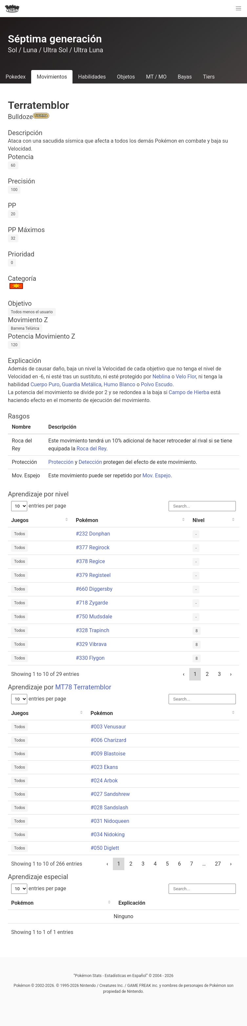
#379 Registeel (93, 575)
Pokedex (16, 77)
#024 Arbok (104, 780)
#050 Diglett (105, 848)
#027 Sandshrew (110, 794)
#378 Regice (90, 561)
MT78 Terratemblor (83, 687)
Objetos (126, 77)
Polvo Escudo (157, 384)
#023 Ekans (104, 767)
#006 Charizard (108, 740)
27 (218, 864)
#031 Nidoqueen (110, 821)
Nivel (198, 520)
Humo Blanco (119, 384)
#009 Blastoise (108, 754)
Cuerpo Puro (45, 384)
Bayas (185, 77)
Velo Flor (186, 376)
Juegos (20, 520)
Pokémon (87, 520)
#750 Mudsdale (94, 616)
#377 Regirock (93, 547)
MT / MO (156, 77)
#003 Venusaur (108, 727)
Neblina (161, 376)
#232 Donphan (93, 534)
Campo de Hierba (189, 392)
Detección (90, 462)
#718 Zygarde (92, 603)
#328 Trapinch (92, 630)
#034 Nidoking (108, 834)
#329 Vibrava (91, 644)
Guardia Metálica (82, 384)
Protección (60, 462)
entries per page (38, 506)
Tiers (209, 77)
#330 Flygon (90, 658)
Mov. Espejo (156, 475)
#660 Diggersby (94, 589)
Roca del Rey (91, 448)
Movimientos (52, 77)
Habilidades (92, 77)
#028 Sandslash (109, 807)
